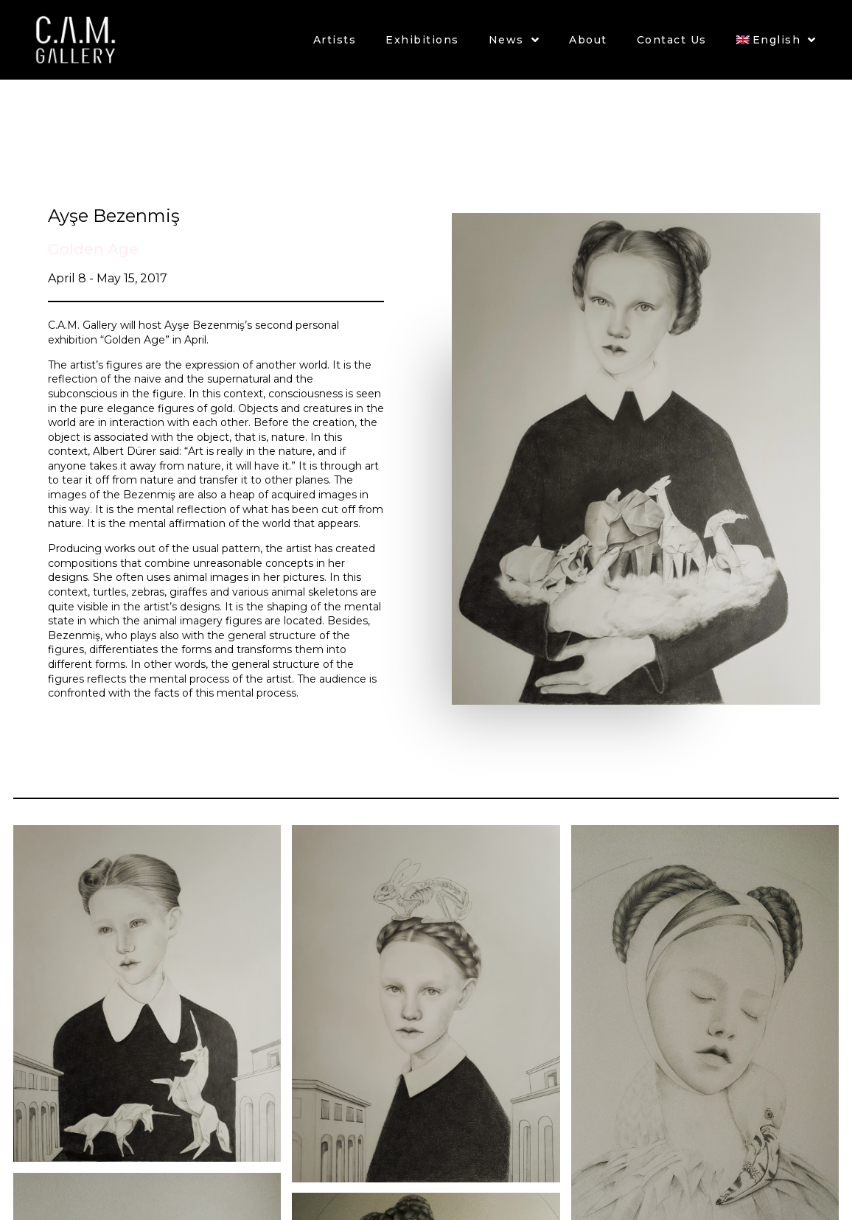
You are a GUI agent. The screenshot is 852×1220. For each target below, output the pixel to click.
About (588, 39)
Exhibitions (422, 39)
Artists (335, 39)
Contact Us (672, 39)
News (514, 40)
